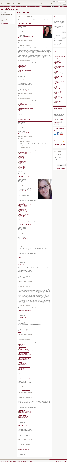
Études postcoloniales (23, 211)
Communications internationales (25, 357)
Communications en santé (24, 352)
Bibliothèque (43, 3)
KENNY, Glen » (22, 265)
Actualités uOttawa (51, 6)
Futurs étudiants (9, 6)
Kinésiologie (21, 105)
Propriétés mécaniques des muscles (26, 108)
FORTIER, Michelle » (24, 119)
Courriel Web (53, 3)
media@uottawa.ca (4, 23)
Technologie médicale (23, 363)
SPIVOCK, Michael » (24, 378)
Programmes (48, 3)
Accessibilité (30, 461)
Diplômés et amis (42, 6)
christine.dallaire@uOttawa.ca (27, 36)
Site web (19, 37)
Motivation (21, 160)
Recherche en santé (23, 205)
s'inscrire (55, 119)
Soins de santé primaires (24, 163)
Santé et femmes (22, 167)
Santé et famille (58, 65)
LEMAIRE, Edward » (23, 318)
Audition (56, 71)
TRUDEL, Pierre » (23, 425)
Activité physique (22, 161)
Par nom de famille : (58, 30)
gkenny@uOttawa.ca (25, 279)
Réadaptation (21, 365)
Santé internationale (23, 359)
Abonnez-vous (61, 165)
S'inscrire (56, 124)
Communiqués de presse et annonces (59, 155)
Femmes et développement (24, 214)
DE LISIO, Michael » (23, 79)
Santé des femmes (22, 168)
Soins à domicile (58, 72)
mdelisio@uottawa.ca (25, 90)
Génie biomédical (22, 347)
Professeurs (22, 6)
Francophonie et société (23, 67)
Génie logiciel (21, 368)
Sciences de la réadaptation (24, 367)
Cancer (20, 103)
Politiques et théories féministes (25, 204)
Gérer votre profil (58, 122)
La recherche (34, 6)
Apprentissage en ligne (23, 349)
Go (64, 32)
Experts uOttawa (58, 157)
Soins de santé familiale (59, 66)
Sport (20, 71)
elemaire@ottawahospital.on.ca (27, 330)
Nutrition (56, 86)
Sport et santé (22, 166)
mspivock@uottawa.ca (26, 390)
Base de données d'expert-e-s (6, 14)
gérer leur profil (62, 119)
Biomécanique (22, 344)
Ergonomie (57, 63)
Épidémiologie (22, 410)
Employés (28, 6)
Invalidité (21, 348)
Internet (20, 362)
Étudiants (15, 6)
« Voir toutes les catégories (59, 56)
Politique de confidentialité (61, 168)
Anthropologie (22, 203)
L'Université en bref (60, 6)
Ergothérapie (57, 88)
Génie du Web (22, 369)
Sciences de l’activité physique (25, 70)
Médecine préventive (23, 110)
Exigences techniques (5, 461)
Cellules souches (22, 112)
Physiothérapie (58, 92)
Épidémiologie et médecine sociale (25, 411)
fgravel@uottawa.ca (25, 238)
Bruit (56, 83)
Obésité (20, 109)
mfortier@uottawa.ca (25, 132)
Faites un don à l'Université (61, 461)
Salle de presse (3, 12)
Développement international (24, 358)
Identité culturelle (22, 66)
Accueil (2, 6)
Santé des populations (23, 162)
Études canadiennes (23, 65)
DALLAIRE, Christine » (24, 23)
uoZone (38, 3)
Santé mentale (22, 157)
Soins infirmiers (58, 85)
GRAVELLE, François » (24, 224)
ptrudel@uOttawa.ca (25, 436)
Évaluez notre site (13, 461)
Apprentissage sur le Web (24, 370)
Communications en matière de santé (26, 350)
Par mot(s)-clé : (57, 35)
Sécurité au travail (58, 97)
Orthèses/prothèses (23, 364)
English (64, 3)
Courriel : (56, 159)
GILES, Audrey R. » (23, 176)
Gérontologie (57, 67)
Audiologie (57, 58)
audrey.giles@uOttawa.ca (26, 190)
